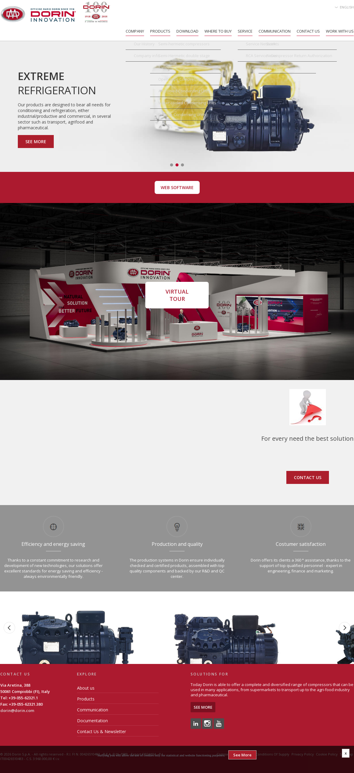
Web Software (177, 187)
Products (160, 31)
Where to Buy (218, 31)
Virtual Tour (177, 295)
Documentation (92, 720)
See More (35, 141)
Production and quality (177, 544)
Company (135, 31)
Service (245, 31)
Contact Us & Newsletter (101, 731)
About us (86, 688)
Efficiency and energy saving (53, 544)
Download (187, 31)
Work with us (340, 31)
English (347, 7)
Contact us (307, 477)
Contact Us (308, 31)
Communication (275, 31)
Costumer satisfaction (301, 544)
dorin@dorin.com (17, 710)
